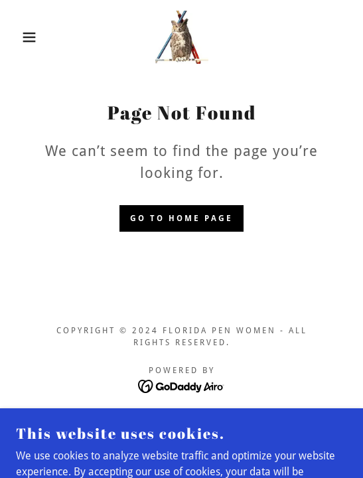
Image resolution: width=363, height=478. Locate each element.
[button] (25, 37)
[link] (181, 37)
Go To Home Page (181, 218)
